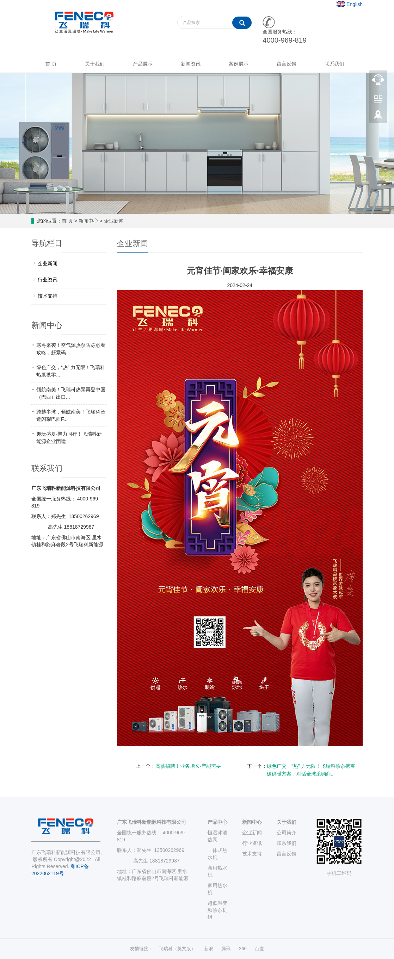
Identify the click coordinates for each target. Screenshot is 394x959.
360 (243, 948)
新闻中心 (88, 221)
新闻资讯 (191, 64)
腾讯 (225, 948)
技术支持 (47, 296)
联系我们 (334, 64)
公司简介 (286, 832)
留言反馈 (286, 64)
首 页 (51, 64)
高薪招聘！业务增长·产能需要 (188, 766)
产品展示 (143, 64)
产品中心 (217, 822)
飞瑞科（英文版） (177, 948)
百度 (259, 948)
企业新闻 (114, 221)
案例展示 (238, 64)
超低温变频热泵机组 (217, 910)
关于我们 (95, 64)
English (354, 4)
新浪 (208, 948)
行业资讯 (47, 279)
